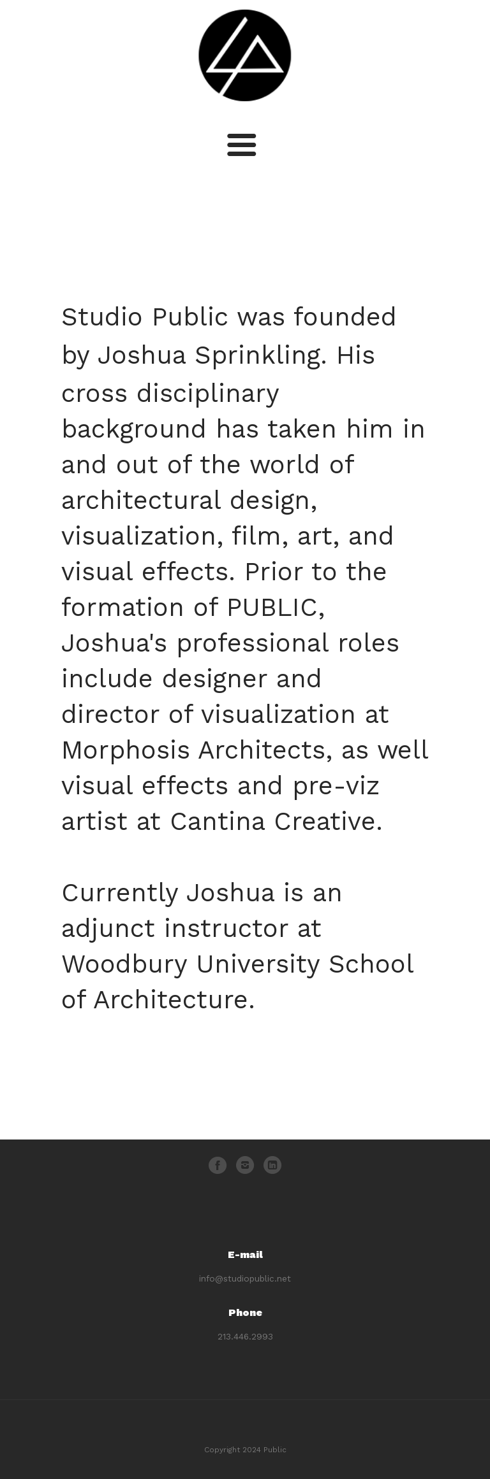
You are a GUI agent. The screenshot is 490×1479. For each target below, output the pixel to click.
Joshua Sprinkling (209, 355)
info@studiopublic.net (245, 1278)
